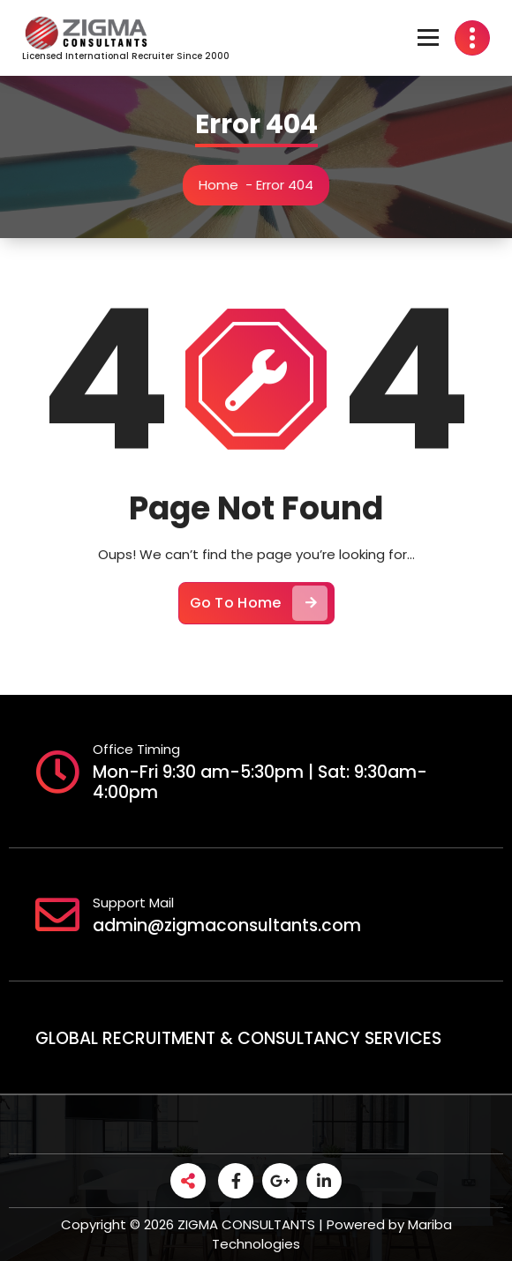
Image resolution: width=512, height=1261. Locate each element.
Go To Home (259, 609)
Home (221, 184)
